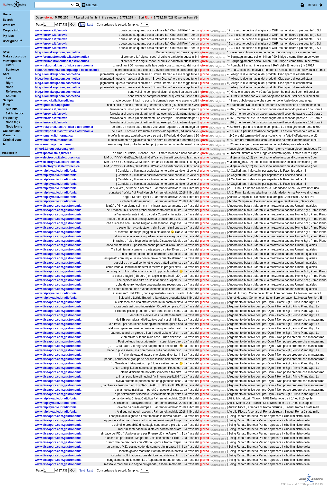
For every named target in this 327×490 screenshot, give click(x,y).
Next (82, 24)
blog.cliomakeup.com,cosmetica (57, 52)
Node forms (14, 126)
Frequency (10, 118)
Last (90, 24)
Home (7, 14)
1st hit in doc (15, 113)
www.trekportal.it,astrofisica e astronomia (64, 65)
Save (6, 52)
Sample (8, 100)
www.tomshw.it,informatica (54, 135)
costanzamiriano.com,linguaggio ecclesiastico (67, 70)
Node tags (13, 122)
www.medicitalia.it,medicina (54, 100)
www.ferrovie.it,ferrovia (51, 30)
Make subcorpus (14, 56)
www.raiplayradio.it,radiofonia (56, 170)
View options (12, 61)
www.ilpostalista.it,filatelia (53, 153)
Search (8, 19)
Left (8, 78)
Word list (9, 25)
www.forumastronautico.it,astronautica (62, 56)
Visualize (9, 135)
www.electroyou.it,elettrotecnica (57, 157)
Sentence (12, 69)
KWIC (10, 65)
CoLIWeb (92, 5)
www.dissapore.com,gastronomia (58, 205)
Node (9, 87)
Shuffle (11, 96)
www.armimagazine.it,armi (53, 144)
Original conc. (12, 139)
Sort (6, 74)
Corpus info (11, 30)
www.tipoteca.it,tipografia (53, 105)
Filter (6, 104)
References (14, 91)
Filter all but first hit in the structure (103, 17)
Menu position (9, 153)
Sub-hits (12, 109)
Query (52, 17)
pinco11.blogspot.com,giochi (55, 148)
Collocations (11, 131)
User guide (10, 41)
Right (9, 82)
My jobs (8, 35)
